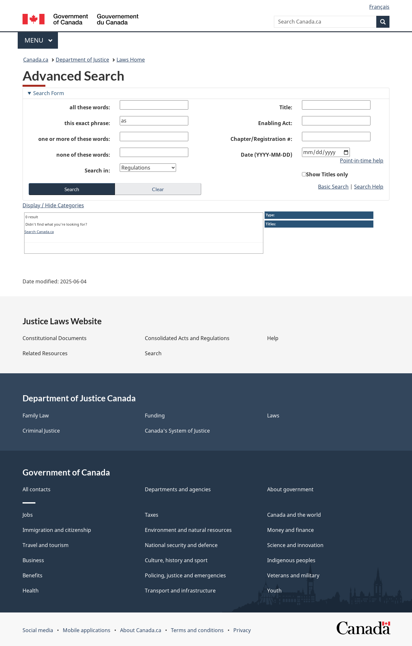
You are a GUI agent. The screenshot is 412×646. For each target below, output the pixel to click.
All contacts (37, 489)
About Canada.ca (140, 630)
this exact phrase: (87, 123)
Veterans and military (293, 575)
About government (290, 489)
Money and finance (290, 529)
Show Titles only (327, 174)
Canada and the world (294, 514)
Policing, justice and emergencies (185, 575)
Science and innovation (295, 545)
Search (153, 353)
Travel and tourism (46, 545)
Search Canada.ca (39, 231)
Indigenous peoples (291, 560)
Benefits (32, 575)
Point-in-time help (361, 160)
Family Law (36, 415)
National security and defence (181, 545)
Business (33, 560)
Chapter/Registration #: (261, 138)
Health (31, 590)
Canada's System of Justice (177, 430)
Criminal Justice (41, 430)
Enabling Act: (275, 123)
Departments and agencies (178, 489)
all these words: (90, 107)
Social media (38, 630)
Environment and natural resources (188, 529)
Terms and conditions (197, 630)
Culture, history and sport (176, 560)
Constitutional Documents (55, 338)
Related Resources (45, 353)
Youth (274, 590)
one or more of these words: (74, 138)
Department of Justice (82, 59)
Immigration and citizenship (57, 529)
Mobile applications (86, 630)
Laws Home (131, 59)
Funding (155, 415)
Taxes (151, 514)
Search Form (48, 93)
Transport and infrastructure (180, 590)
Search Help (368, 186)
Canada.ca (35, 59)
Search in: (97, 170)
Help (272, 338)
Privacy (242, 630)
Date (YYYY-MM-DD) (266, 154)
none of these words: (83, 154)
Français (379, 6)
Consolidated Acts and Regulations (187, 338)
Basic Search (333, 186)
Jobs (28, 514)
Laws (273, 415)
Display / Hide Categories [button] (53, 205)
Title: (285, 107)
